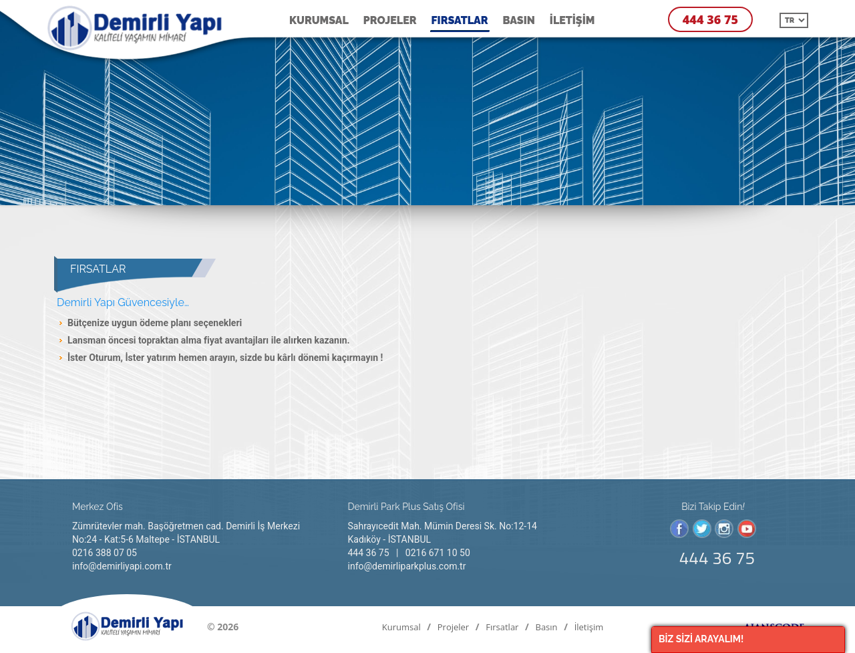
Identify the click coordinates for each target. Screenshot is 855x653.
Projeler (390, 20)
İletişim (572, 20)
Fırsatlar (460, 20)
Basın (519, 20)
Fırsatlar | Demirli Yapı (140, 29)
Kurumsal (319, 20)
